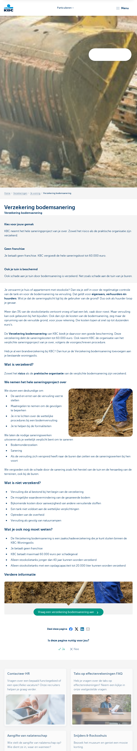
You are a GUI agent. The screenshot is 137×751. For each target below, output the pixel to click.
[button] (122, 8)
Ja (61, 649)
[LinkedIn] (82, 629)
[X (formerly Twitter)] (76, 629)
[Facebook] (70, 629)
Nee (74, 649)
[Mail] (88, 629)
